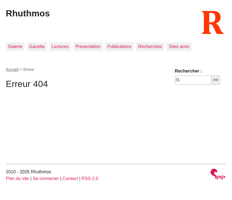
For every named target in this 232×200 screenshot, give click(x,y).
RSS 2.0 (90, 178)
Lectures (60, 46)
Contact (70, 178)
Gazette (37, 46)
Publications (119, 46)
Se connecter (46, 178)
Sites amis (179, 46)
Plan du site (17, 178)
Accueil (12, 69)
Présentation (88, 46)
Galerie (15, 46)
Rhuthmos (28, 13)
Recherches (150, 46)
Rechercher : (188, 71)
